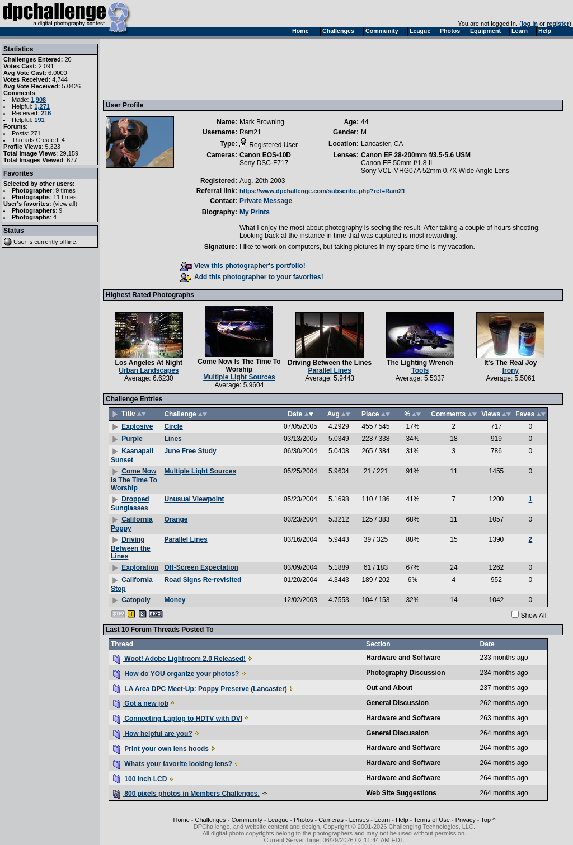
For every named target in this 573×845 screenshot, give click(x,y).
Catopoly (135, 600)
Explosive (137, 426)
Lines (172, 439)
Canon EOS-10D (265, 155)
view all (65, 203)
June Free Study (190, 451)
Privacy (465, 819)
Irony (510, 370)
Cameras (331, 819)
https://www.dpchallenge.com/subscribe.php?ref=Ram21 (322, 190)
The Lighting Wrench (420, 363)
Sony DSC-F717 (263, 163)
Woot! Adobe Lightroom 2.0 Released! (179, 659)
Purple (131, 439)
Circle (173, 426)
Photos (303, 819)
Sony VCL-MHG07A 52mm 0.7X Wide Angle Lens (435, 171)
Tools (420, 370)
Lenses (359, 819)
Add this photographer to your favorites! (251, 277)
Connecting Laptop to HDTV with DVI (177, 718)
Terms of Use (432, 819)
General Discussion (397, 703)
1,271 (42, 106)
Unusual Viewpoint (194, 499)
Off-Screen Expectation (201, 567)
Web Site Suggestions (401, 793)
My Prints (254, 212)
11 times (65, 197)
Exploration (139, 567)
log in (530, 23)
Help (402, 819)
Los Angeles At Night (148, 363)
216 (46, 113)
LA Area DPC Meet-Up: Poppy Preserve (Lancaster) (200, 689)
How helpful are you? (152, 734)
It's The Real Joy (510, 363)
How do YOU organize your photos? (176, 674)
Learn (382, 819)
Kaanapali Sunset (132, 455)
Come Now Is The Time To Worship (239, 365)
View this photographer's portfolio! (243, 266)
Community (246, 819)
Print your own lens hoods (161, 749)
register (558, 23)
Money (174, 600)
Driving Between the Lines (330, 363)
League (278, 819)
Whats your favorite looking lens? (172, 764)
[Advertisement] (309, 69)
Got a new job (140, 703)
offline (68, 241)
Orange (175, 519)
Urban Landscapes (149, 370)
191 (39, 119)
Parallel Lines (329, 370)
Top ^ (488, 819)
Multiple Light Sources (239, 377)
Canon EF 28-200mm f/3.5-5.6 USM (416, 155)
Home (181, 819)
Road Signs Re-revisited (202, 580)
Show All (533, 615)
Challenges (210, 819)
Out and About (389, 688)
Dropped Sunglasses (130, 503)
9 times (65, 190)
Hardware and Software (403, 657)
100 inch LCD (140, 779)
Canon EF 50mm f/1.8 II (396, 163)
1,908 (38, 99)
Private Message (265, 201)
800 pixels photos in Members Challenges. (186, 793)
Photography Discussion (405, 673)
